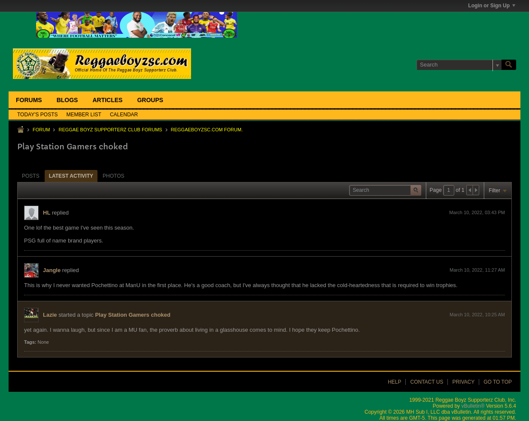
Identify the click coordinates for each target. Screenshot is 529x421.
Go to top (497, 382)
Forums (29, 100)
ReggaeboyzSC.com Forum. (207, 129)
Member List (84, 115)
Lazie (50, 315)
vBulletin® (472, 406)
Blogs (67, 100)
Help (394, 382)
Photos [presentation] (113, 176)
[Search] (459, 65)
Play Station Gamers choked (132, 315)
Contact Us (426, 382)
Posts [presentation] (31, 176)
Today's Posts (37, 115)
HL (46, 212)
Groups (150, 100)
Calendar (124, 115)
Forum (41, 129)
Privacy (463, 382)
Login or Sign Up (491, 6)
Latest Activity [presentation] (71, 176)
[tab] (30, 176)
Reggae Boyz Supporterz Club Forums (110, 129)
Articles (107, 100)
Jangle (52, 270)
